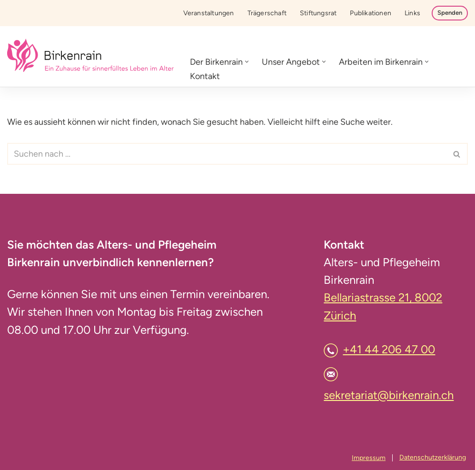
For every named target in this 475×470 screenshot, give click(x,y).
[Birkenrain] (90, 57)
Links (412, 13)
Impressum (369, 458)
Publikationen (370, 13)
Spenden (449, 12)
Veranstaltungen (208, 13)
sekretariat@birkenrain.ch (389, 395)
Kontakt (205, 76)
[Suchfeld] (226, 154)
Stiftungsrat (318, 13)
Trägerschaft (267, 13)
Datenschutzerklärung (432, 457)
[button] (246, 61)
